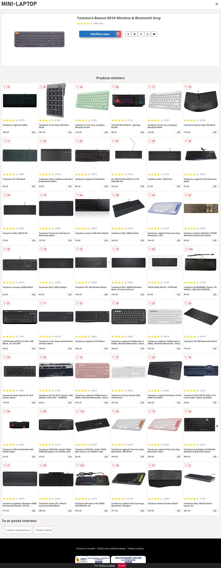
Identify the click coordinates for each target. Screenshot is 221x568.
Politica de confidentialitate (111, 548)
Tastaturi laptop (43, 530)
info (33, 132)
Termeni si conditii (85, 548)
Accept (121, 565)
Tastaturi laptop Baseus (18, 530)
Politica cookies (136, 548)
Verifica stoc (105, 34)
